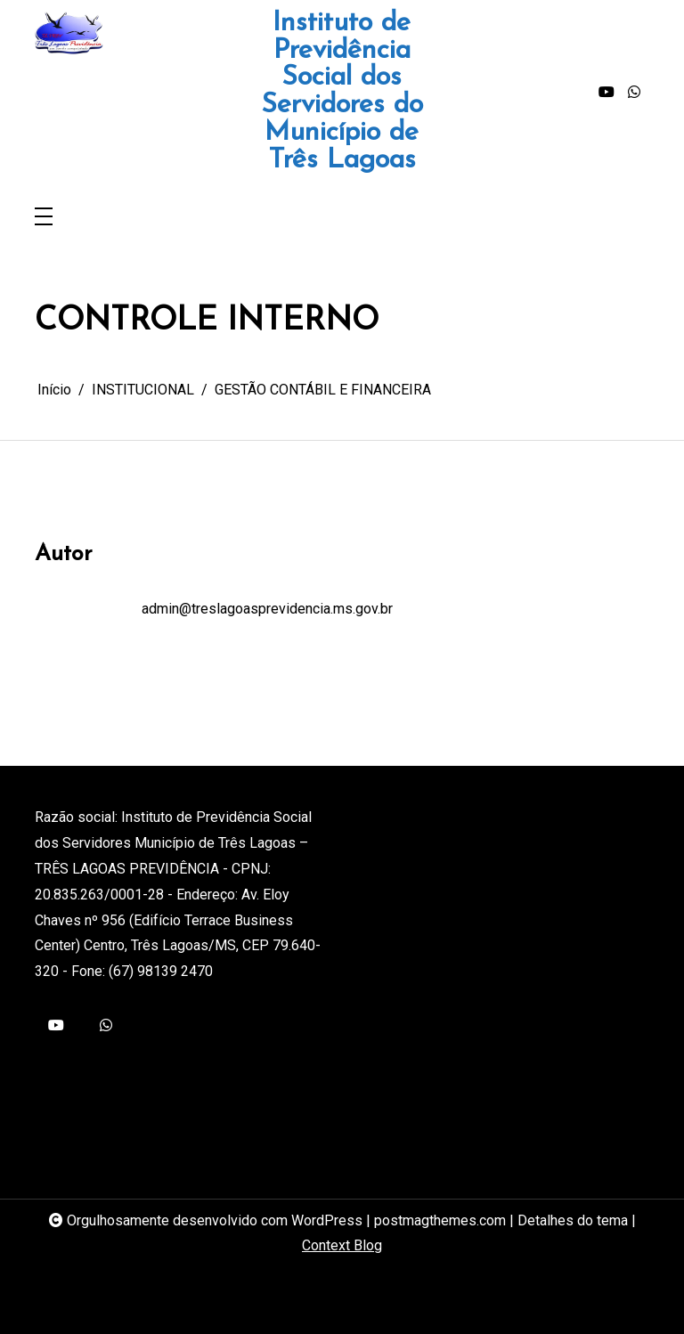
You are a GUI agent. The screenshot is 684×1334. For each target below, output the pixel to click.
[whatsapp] (634, 92)
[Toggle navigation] (44, 218)
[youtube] (606, 92)
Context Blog (342, 1245)
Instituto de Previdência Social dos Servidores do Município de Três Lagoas (342, 93)
